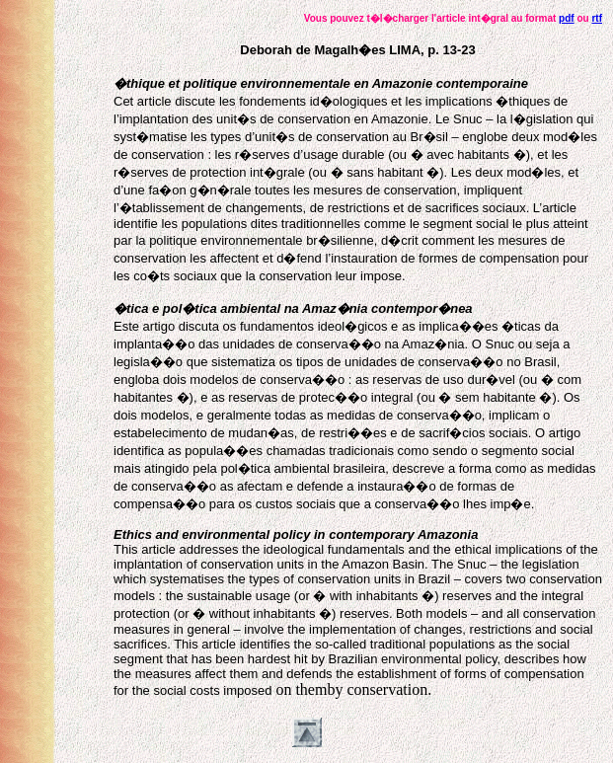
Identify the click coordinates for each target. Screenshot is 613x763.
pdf (567, 18)
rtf (596, 18)
